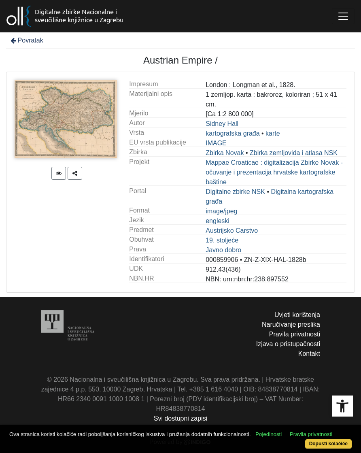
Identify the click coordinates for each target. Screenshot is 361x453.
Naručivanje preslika (291, 324)
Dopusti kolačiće (328, 444)
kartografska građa (232, 133)
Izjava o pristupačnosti (288, 343)
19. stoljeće (222, 240)
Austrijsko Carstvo (232, 230)
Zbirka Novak (225, 152)
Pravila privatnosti (294, 334)
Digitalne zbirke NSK (235, 191)
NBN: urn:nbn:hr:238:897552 (247, 279)
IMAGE (216, 143)
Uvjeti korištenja (297, 314)
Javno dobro (223, 250)
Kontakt (309, 353)
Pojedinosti (268, 434)
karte (272, 133)
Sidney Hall (222, 123)
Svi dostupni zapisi (181, 418)
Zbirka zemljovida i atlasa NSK (294, 152)
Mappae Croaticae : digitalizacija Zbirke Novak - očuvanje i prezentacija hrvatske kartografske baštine (274, 172)
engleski (217, 220)
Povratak (26, 40)
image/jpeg (221, 211)
